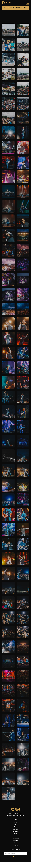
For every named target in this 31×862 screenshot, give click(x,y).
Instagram (15, 843)
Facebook (15, 845)
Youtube (15, 840)
